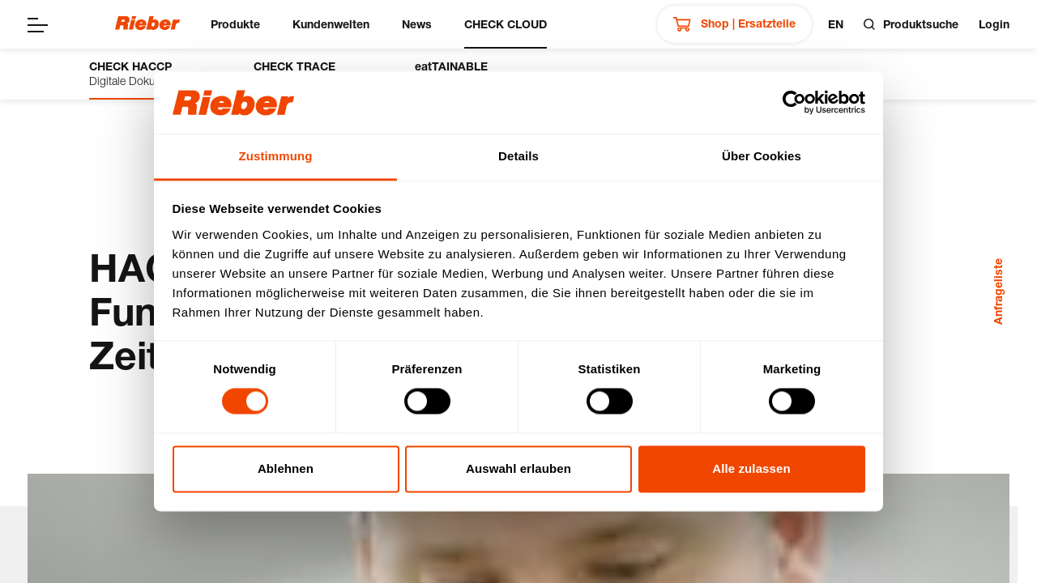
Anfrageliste (998, 291)
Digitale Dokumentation (147, 73)
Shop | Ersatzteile (734, 24)
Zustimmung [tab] (276, 156)
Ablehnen (286, 468)
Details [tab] (518, 156)
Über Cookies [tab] (761, 156)
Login (994, 24)
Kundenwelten (330, 24)
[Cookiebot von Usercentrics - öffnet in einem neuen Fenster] (794, 103)
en (835, 24)
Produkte (235, 24)
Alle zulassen (751, 468)
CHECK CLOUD (505, 24)
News (417, 24)
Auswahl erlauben (518, 468)
